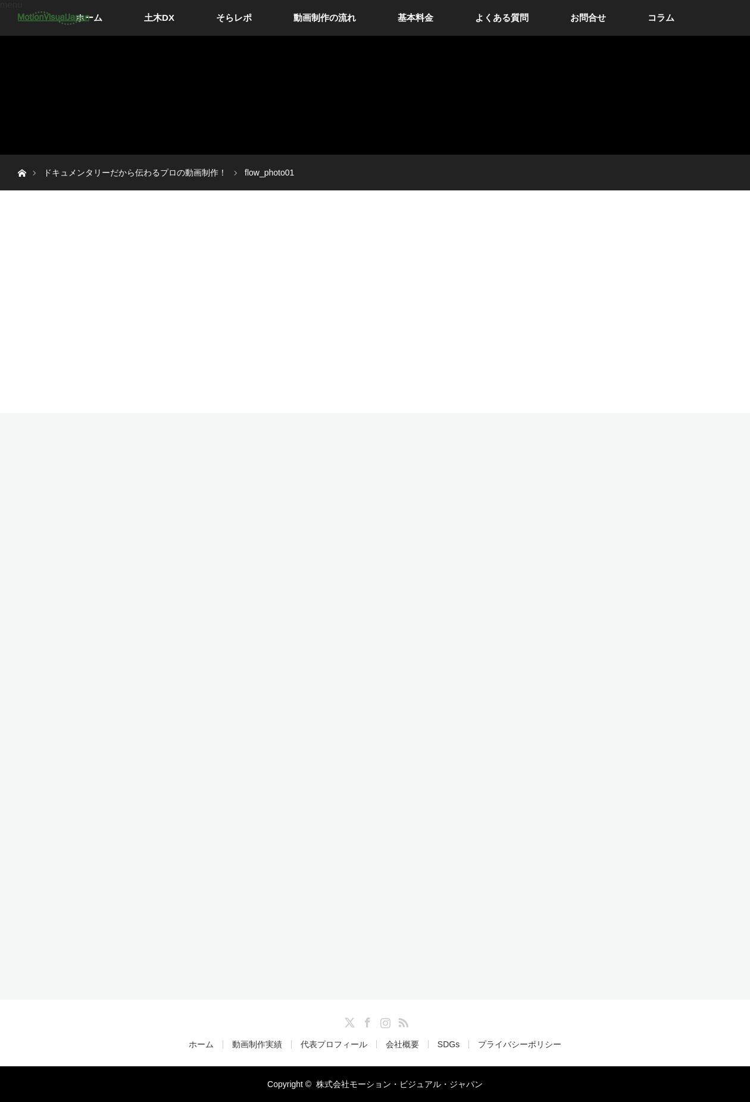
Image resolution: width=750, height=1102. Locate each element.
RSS (402, 1020)
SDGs (449, 1044)
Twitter (348, 1020)
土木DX (159, 17)
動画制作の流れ (324, 17)
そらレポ (234, 17)
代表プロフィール (334, 1044)
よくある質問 (502, 17)
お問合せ (588, 17)
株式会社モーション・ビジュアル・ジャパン (399, 1084)
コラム (661, 17)
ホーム (201, 1044)
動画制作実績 (257, 1044)
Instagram (384, 1020)
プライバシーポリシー (519, 1044)
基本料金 (415, 17)
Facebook (366, 1020)
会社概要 (402, 1044)
